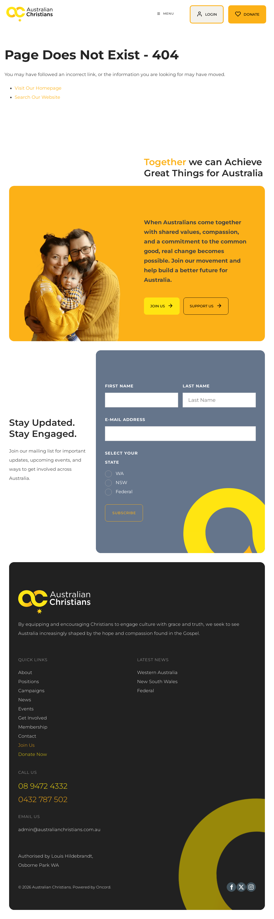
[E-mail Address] (180, 433)
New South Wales (157, 681)
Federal (123, 491)
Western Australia (157, 672)
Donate (236, 10)
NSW (120, 482)
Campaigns (31, 690)
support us (195, 302)
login (195, 10)
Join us (152, 302)
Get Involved (32, 718)
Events (26, 709)
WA (119, 473)
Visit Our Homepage (38, 88)
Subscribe (124, 513)
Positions (28, 681)
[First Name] (141, 400)
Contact (27, 736)
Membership (32, 727)
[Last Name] (219, 400)
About (25, 672)
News (24, 700)
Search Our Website (37, 97)
